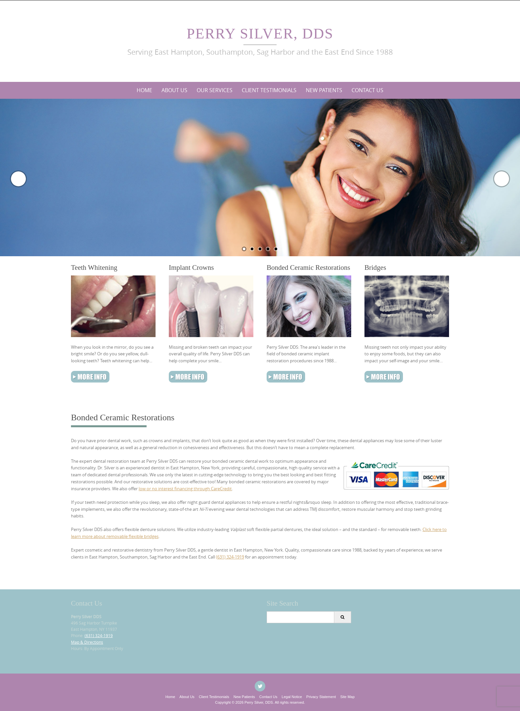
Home (144, 90)
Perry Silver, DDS (260, 34)
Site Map (347, 697)
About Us (174, 90)
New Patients (324, 90)
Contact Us (367, 90)
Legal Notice (292, 697)
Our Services (214, 90)
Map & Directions (87, 642)
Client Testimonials (269, 90)
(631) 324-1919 (230, 557)
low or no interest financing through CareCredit (185, 489)
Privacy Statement (321, 697)
